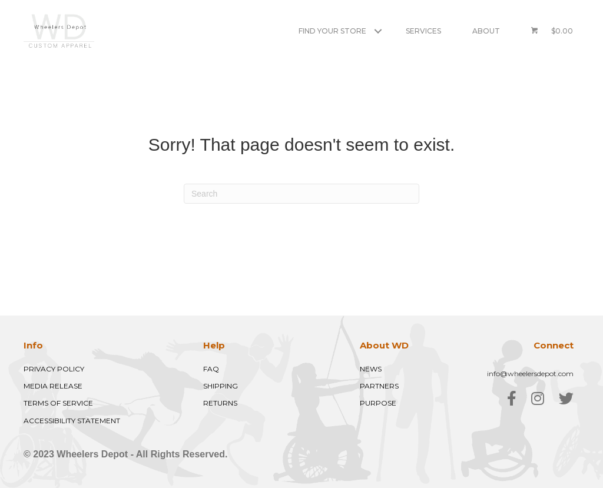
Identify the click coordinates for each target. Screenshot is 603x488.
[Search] (301, 194)
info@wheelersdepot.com (530, 373)
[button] (378, 31)
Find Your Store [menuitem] (332, 30)
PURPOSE (378, 403)
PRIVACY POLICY (54, 368)
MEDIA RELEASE (53, 385)
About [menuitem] (486, 30)
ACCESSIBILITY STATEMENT (72, 420)
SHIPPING (220, 385)
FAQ (211, 368)
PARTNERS (379, 385)
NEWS (371, 368)
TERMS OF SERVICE (58, 403)
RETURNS (220, 403)
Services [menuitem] (423, 30)
